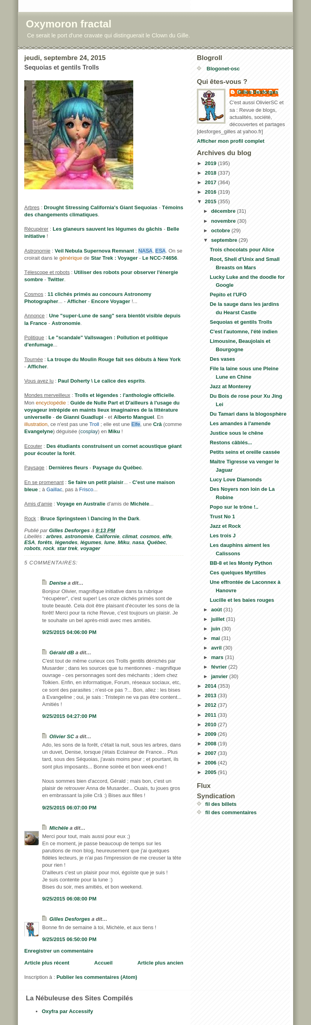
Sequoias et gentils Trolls (241, 322)
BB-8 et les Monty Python (241, 563)
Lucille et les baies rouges (242, 600)
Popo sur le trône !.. (234, 507)
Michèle (140, 504)
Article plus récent (46, 963)
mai (216, 638)
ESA (29, 542)
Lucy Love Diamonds (236, 479)
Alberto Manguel (134, 417)
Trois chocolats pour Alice (242, 250)
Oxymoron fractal (68, 24)
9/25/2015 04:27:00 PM (69, 716)
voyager (90, 548)
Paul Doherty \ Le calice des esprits (101, 381)
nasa (138, 542)
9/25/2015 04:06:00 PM (69, 632)
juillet (218, 619)
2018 (211, 173)
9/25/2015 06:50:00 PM (69, 939)
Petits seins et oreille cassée (245, 452)
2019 (211, 163)
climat (129, 536)
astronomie (79, 536)
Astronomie (66, 323)
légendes (66, 542)
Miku (114, 431)
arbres (54, 536)
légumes (90, 542)
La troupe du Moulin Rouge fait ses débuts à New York (114, 359)
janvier (220, 676)
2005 (211, 772)
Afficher (77, 301)
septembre (225, 240)
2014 (211, 686)
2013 (211, 695)
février (219, 667)
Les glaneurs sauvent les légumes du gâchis (107, 229)
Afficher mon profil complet (230, 141)
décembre (224, 211)
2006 (211, 763)
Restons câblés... (231, 442)
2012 (211, 705)
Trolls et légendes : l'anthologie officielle (124, 395)
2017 (211, 182)
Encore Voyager (110, 301)
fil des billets (221, 804)
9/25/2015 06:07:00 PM (69, 808)
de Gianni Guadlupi (79, 417)
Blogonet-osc (222, 69)
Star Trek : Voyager (114, 258)
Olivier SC (61, 736)
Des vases (222, 359)
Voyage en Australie (80, 504)
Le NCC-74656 (159, 258)
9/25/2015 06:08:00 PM (69, 899)
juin (216, 629)
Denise (57, 583)
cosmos (149, 536)
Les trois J (222, 536)
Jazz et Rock (225, 526)
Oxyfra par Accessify (67, 1011)
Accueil (103, 963)
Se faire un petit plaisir (95, 482)
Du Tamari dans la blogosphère (248, 414)
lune (109, 542)
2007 (211, 753)
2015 (211, 201)
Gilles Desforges (69, 919)
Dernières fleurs (68, 468)
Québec (156, 542)
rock (48, 548)
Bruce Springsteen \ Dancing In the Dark (89, 518)
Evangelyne (38, 431)
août (217, 610)
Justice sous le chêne (236, 433)
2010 (211, 724)
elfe (167, 536)
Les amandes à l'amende (240, 423)
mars (218, 657)
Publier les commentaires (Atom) (96, 977)
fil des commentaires (231, 812)
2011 (211, 715)
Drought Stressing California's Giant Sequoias (100, 207)
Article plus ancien (160, 963)
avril (217, 648)
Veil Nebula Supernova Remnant (94, 251)
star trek (67, 548)
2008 (211, 744)
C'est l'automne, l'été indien (243, 332)
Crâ (157, 424)
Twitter (56, 279)
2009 (211, 734)
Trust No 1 (222, 516)
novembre (224, 221)
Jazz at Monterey (230, 386)
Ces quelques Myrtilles (238, 573)
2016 (211, 192)
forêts (45, 542)
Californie (107, 536)
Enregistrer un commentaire (58, 951)
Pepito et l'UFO (228, 295)
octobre (221, 230)
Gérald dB (61, 652)
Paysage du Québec (117, 468)
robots (32, 548)
